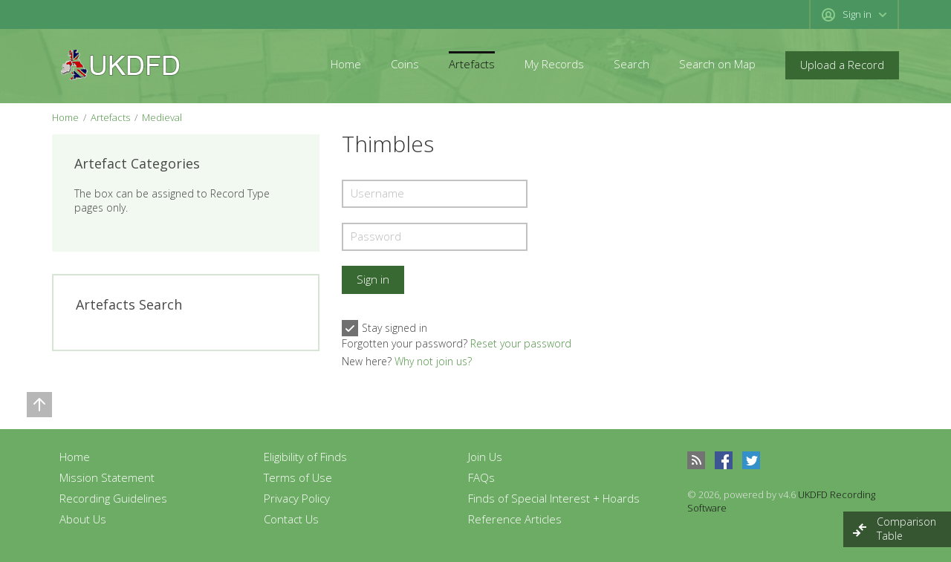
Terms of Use (298, 477)
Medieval (162, 117)
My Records (554, 63)
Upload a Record (842, 64)
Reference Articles (515, 519)
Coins (405, 63)
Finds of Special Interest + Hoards (554, 498)
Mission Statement (107, 477)
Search (631, 63)
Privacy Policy (297, 498)
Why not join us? (433, 361)
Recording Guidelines (113, 498)
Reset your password (520, 343)
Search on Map (717, 63)
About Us (82, 519)
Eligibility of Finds (305, 456)
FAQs (481, 477)
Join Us (485, 456)
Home (346, 63)
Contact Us (291, 519)
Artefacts (472, 63)
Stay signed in (384, 328)
